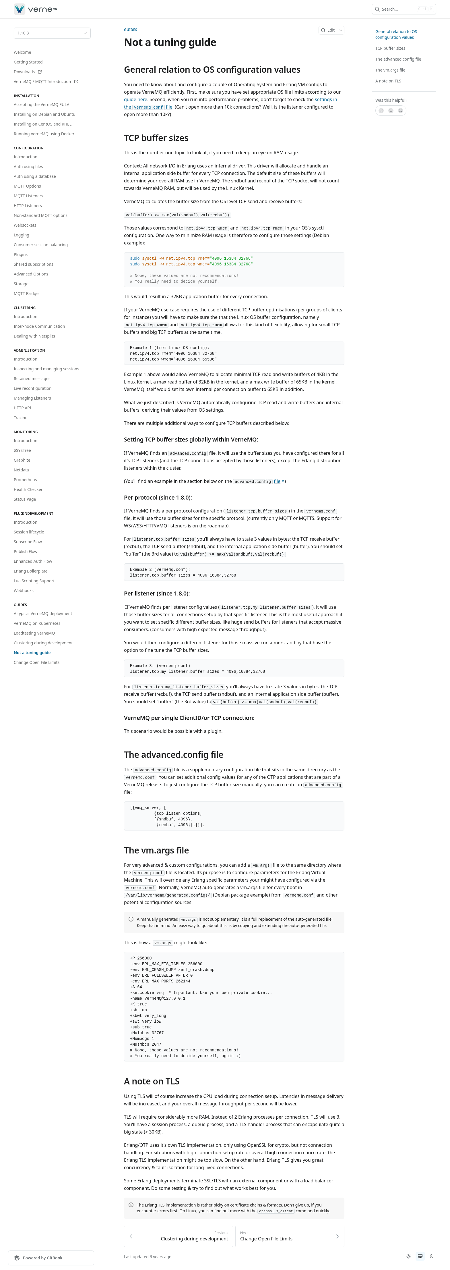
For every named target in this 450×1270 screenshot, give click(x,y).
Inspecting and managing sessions (46, 368)
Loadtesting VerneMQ (34, 633)
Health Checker (28, 489)
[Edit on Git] (328, 30)
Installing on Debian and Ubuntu (44, 114)
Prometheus (25, 479)
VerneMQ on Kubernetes (37, 623)
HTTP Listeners (28, 205)
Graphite (22, 460)
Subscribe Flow (28, 541)
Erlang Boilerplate (30, 571)
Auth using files (28, 166)
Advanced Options (31, 274)
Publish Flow (25, 551)
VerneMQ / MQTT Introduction (46, 81)
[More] (340, 30)
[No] (401, 110)
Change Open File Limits (36, 662)
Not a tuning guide (32, 652)
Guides (130, 30)
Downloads (28, 71)
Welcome (22, 52)
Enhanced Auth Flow (33, 561)
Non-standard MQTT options (40, 215)
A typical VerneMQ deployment (43, 613)
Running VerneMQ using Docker (44, 133)
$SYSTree (22, 450)
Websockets (25, 225)
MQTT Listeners (28, 196)
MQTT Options (27, 186)
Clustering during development (43, 642)
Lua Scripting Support (34, 580)
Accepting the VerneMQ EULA (41, 104)
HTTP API (22, 408)
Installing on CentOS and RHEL (42, 124)
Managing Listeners (32, 398)
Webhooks (24, 590)
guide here (135, 99)
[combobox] (398, 9)
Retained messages (32, 378)
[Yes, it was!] (381, 110)
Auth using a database (35, 176)
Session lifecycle (29, 532)
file (279, 482)
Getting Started (28, 62)
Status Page (25, 499)
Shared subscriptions (33, 264)
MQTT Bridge (26, 293)
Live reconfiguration (33, 388)
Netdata (21, 470)
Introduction (25, 156)
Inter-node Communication (39, 326)
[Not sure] (391, 110)
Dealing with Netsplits (34, 336)
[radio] (408, 1256)
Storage (21, 283)
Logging (21, 235)
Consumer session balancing (41, 244)
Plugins (21, 254)
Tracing (21, 417)
